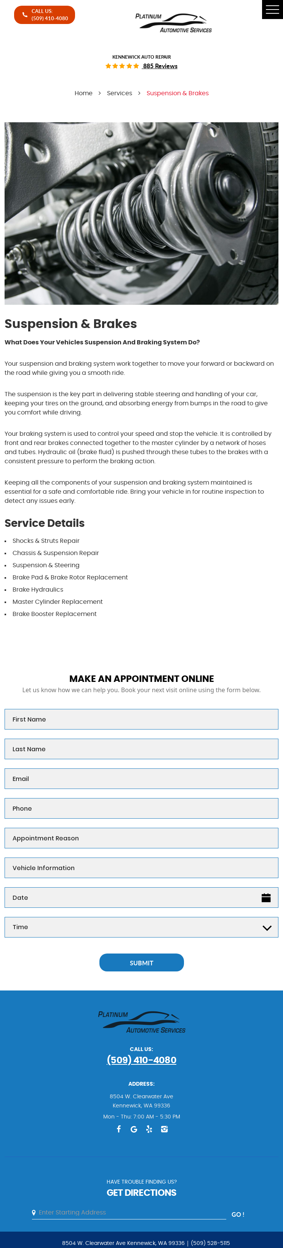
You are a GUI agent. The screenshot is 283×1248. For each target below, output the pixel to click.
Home (84, 93)
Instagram (164, 1129)
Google (134, 1129)
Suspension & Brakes (178, 93)
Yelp (149, 1129)
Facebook (118, 1129)
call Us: (50, 15)
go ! (238, 1214)
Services (119, 93)
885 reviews (159, 65)
